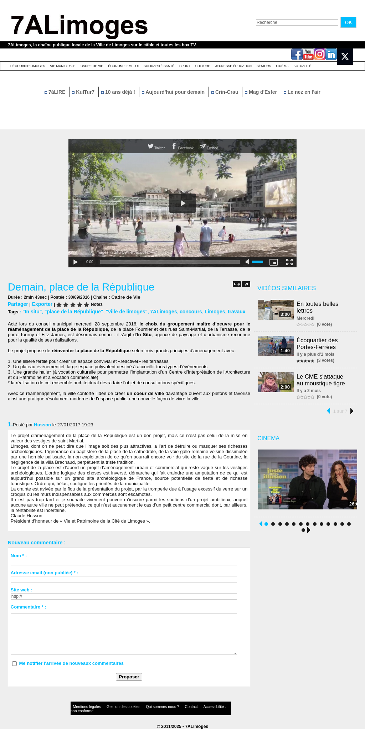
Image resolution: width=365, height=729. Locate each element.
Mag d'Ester (261, 92)
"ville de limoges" (119, 310)
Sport (184, 66)
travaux (222, 310)
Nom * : (19, 554)
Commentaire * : (28, 606)
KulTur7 (84, 92)
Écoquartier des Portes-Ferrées (318, 342)
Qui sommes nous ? (145, 705)
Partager (17, 303)
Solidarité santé (159, 66)
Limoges (202, 310)
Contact (168, 705)
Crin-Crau (225, 92)
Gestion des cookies (113, 705)
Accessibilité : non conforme (196, 705)
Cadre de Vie (92, 66)
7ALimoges (154, 310)
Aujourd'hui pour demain (174, 92)
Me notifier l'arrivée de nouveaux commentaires (71, 662)
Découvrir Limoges (27, 66)
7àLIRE (56, 92)
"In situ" (31, 310)
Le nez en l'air (302, 92)
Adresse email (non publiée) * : (44, 571)
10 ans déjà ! (119, 92)
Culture (202, 66)
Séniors (264, 66)
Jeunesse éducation (233, 66)
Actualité (303, 66)
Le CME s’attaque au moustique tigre (324, 378)
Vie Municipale (63, 66)
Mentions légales (84, 705)
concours (179, 310)
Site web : (21, 588)
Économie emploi (123, 66)
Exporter (40, 303)
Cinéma (282, 66)
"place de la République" (70, 310)
